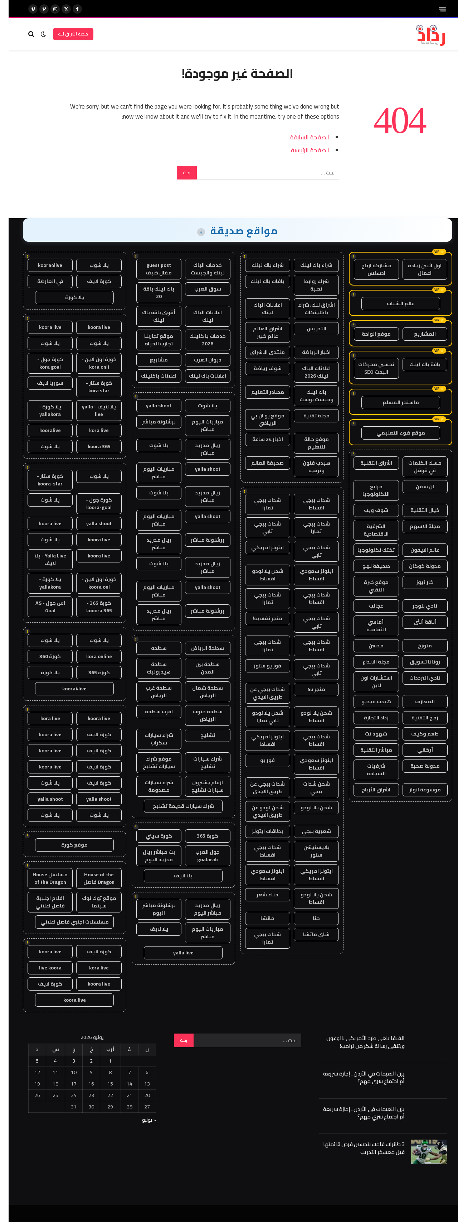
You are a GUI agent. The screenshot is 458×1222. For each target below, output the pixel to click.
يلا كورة (66, 297)
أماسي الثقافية (367, 625)
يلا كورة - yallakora (41, 410)
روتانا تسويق (416, 661)
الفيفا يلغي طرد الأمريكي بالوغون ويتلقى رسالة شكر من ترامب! (357, 1042)
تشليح (199, 735)
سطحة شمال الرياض (199, 691)
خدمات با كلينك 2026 (199, 339)
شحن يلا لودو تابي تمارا (259, 716)
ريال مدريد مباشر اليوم (199, 909)
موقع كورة (66, 844)
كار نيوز (416, 582)
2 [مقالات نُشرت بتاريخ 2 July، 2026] (82, 1060)
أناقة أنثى (416, 622)
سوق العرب (199, 288)
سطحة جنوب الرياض (199, 715)
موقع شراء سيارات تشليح (150, 762)
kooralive (41, 430)
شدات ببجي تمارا (258, 503)
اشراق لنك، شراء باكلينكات (307, 308)
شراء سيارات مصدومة (150, 786)
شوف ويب (367, 510)
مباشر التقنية (368, 749)
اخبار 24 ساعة (259, 439)
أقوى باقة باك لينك (150, 316)
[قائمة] (433, 9)
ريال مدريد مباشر (198, 449)
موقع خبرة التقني (367, 586)
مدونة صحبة (416, 766)
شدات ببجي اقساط (307, 503)
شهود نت (367, 733)
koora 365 (90, 446)
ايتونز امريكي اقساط (259, 740)
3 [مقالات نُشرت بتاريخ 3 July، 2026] (65, 1060)
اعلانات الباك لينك (259, 308)
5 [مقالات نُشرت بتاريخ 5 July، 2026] (28, 1060)
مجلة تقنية (308, 415)
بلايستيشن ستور (308, 851)
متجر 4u (308, 689)
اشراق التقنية (368, 463)
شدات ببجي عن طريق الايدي (259, 693)
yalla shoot (150, 405)
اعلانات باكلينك (150, 375)
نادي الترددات (416, 677)
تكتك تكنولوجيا (367, 550)
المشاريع (416, 334)
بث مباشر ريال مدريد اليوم (150, 855)
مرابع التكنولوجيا (367, 490)
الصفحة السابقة (301, 137)
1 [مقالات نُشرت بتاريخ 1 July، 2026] (101, 1060)
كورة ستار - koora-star (41, 479)
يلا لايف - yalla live (90, 410)
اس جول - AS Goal (42, 606)
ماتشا (259, 918)
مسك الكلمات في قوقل (416, 466)
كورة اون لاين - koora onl (90, 583)
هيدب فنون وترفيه (308, 466)
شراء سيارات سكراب (150, 738)
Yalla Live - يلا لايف (42, 559)
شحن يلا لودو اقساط (259, 574)
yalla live (175, 952)
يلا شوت (199, 405)
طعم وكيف (416, 733)
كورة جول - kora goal (42, 363)
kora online (90, 656)
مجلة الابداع (367, 661)
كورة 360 (41, 656)
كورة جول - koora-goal (90, 503)
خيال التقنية (416, 510)
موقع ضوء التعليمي (392, 432)
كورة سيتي (150, 835)
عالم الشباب (392, 303)
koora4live (41, 265)
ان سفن (416, 486)
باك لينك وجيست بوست (308, 395)
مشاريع (150, 359)
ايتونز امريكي (259, 547)
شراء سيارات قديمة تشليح (174, 806)
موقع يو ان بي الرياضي (259, 419)
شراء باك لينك (308, 265)
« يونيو (140, 1120)
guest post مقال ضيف (150, 268)
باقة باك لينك (416, 364)
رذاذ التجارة (367, 717)
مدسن (367, 645)
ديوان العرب (199, 359)
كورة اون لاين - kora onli (90, 363)
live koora (41, 967)
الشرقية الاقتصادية (367, 530)
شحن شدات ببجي (307, 787)
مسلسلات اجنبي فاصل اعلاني (66, 921)
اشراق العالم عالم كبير (259, 332)
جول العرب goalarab (199, 855)
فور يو (259, 760)
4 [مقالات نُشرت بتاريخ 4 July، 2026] (46, 1060)
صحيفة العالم (259, 463)
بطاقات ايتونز (258, 831)
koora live (90, 327)
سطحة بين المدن (199, 668)
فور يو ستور (259, 665)
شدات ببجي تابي (258, 527)
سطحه (150, 648)
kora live (90, 430)
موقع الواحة (367, 334)
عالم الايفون (416, 550)
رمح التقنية (416, 717)
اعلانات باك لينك (199, 375)
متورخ (416, 645)
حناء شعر (259, 894)
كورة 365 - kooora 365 (90, 606)
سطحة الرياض (198, 648)
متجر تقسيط (259, 618)
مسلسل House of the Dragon (41, 878)
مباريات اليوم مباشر (199, 425)
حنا (307, 918)
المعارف (416, 701)
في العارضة (42, 281)
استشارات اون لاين (368, 681)
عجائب (367, 605)
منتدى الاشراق (259, 352)
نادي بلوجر (416, 605)
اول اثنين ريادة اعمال (416, 269)
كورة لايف (90, 281)
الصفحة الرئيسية (301, 149)
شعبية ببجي (307, 831)
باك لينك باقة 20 (150, 292)
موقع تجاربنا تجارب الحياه (150, 339)
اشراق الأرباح (367, 789)
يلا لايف (174, 875)
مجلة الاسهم (416, 526)
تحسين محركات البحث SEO (368, 368)
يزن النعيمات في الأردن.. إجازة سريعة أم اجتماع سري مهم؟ (355, 1077)
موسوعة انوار (416, 789)
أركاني (416, 749)
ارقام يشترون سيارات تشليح (199, 786)
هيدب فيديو (368, 701)
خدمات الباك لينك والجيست (199, 268)
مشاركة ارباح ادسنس (368, 269)
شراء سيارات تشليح (199, 762)
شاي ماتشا (307, 934)
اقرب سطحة (150, 711)
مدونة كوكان (416, 566)
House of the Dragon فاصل (90, 878)
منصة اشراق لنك (64, 34)
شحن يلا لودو (307, 807)
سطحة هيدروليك (150, 668)
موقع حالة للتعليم (308, 443)
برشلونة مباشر (150, 421)
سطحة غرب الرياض (150, 691)
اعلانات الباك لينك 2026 (307, 372)
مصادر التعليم (259, 392)
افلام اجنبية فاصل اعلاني (41, 901)
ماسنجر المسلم (392, 402)
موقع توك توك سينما (90, 901)
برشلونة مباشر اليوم (150, 909)
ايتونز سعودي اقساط (308, 574)
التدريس (308, 328)
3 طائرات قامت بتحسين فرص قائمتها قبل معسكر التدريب (355, 1148)
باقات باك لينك (259, 281)
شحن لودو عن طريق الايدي (259, 811)
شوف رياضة (259, 368)
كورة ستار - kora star (90, 386)
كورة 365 (199, 835)
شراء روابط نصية (307, 285)
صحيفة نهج (367, 566)
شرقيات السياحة (367, 769)
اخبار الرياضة (307, 352)
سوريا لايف (41, 383)
